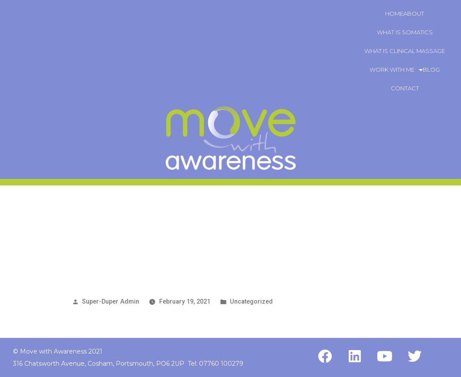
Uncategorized (251, 301)
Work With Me (396, 69)
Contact (405, 88)
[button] (396, 69)
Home (394, 13)
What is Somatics (405, 32)
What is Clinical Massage (404, 50)
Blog (431, 69)
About (413, 13)
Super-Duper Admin (110, 301)
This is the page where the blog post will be (208, 253)
